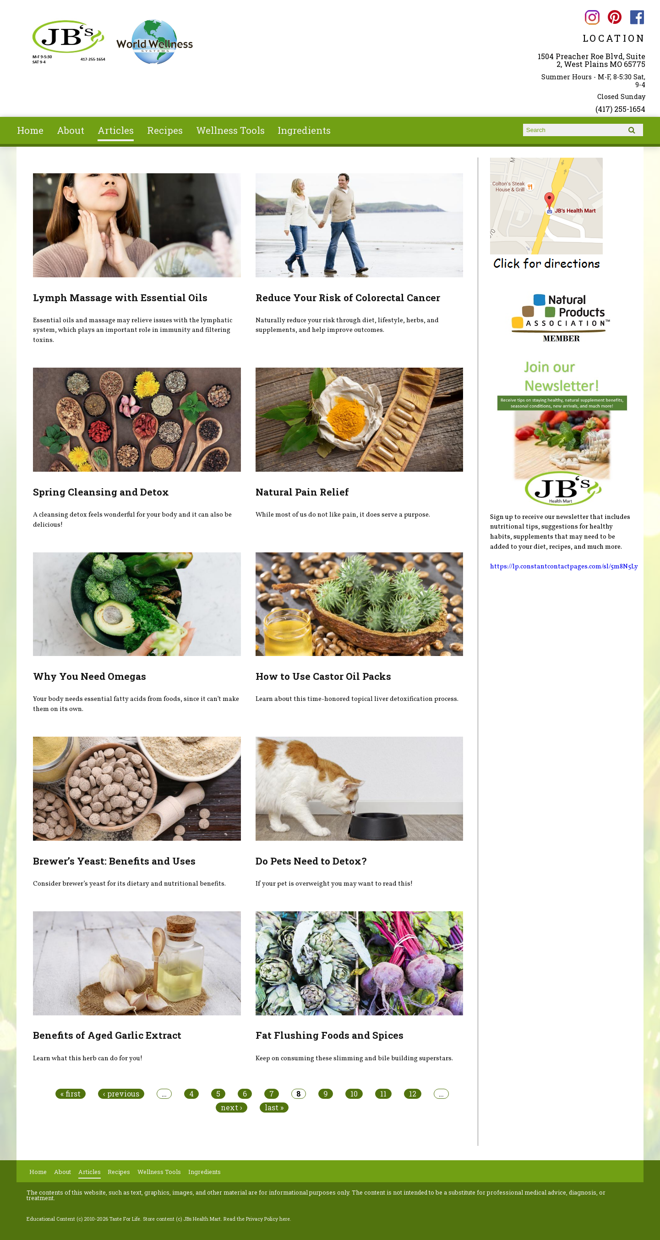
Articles (116, 130)
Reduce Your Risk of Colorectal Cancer (348, 297)
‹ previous (121, 1093)
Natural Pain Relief (302, 491)
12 (412, 1093)
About (70, 130)
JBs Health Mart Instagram (592, 17)
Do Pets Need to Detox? (311, 860)
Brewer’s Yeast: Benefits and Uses (114, 860)
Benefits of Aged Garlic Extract (107, 1035)
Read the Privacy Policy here (257, 1219)
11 (383, 1093)
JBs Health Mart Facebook (637, 17)
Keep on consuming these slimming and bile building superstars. (354, 1058)
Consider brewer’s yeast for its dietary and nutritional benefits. (129, 883)
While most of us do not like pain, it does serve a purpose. (343, 514)
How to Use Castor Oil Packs (323, 676)
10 (354, 1093)
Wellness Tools (230, 130)
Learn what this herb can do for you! (87, 1058)
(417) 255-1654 (620, 109)
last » (274, 1107)
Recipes (165, 130)
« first (70, 1093)
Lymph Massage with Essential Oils (120, 297)
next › (231, 1107)
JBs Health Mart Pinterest (615, 17)
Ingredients (304, 130)
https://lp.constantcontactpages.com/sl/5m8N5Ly (564, 566)
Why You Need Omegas (89, 676)
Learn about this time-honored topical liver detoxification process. (357, 699)
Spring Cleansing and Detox (101, 491)
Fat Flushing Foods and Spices (330, 1035)
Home (30, 130)
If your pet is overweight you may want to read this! (334, 883)
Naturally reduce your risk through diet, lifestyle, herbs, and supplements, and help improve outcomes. (347, 325)
